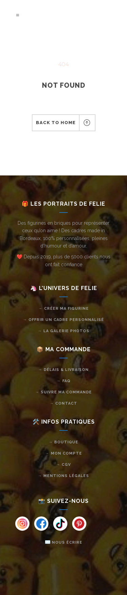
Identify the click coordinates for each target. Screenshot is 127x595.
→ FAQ (63, 381)
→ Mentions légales (63, 476)
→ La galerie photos (63, 331)
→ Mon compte (63, 453)
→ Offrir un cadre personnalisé (63, 320)
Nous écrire (67, 542)
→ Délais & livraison (63, 370)
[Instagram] (22, 523)
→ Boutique (63, 442)
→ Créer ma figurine (64, 308)
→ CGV (63, 464)
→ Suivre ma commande (63, 392)
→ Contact (63, 403)
